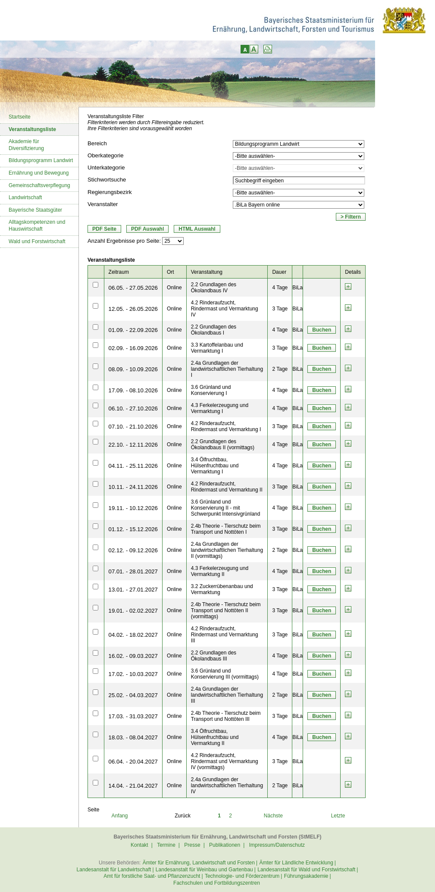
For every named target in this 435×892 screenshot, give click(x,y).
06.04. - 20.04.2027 (133, 761)
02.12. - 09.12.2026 (133, 550)
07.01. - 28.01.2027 (133, 571)
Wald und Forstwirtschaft (37, 241)
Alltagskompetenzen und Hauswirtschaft (37, 225)
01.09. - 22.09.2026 (133, 330)
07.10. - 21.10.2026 (133, 426)
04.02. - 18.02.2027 (133, 635)
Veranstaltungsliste (32, 129)
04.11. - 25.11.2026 (133, 466)
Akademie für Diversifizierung (26, 144)
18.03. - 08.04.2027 (133, 737)
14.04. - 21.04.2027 (133, 785)
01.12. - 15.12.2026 (133, 529)
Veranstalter (103, 204)
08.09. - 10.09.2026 (133, 369)
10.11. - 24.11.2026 (133, 487)
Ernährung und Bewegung (39, 173)
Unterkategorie (106, 167)
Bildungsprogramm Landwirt (41, 160)
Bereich (97, 143)
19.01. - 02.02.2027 (133, 610)
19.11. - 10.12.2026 (133, 508)
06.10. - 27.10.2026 (133, 408)
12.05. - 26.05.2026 (133, 309)
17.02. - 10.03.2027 (133, 674)
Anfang (119, 816)
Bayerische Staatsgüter (35, 210)
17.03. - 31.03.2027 (133, 716)
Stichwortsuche (107, 179)
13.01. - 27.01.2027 (133, 589)
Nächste (273, 816)
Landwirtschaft (25, 197)
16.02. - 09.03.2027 (133, 656)
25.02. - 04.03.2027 (133, 695)
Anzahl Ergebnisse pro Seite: (124, 241)
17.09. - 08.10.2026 (133, 390)
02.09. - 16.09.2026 (133, 348)
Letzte (338, 816)
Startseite (20, 117)
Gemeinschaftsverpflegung (39, 185)
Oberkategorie (106, 155)
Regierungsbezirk (110, 192)
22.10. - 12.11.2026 (133, 444)
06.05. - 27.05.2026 (133, 288)
